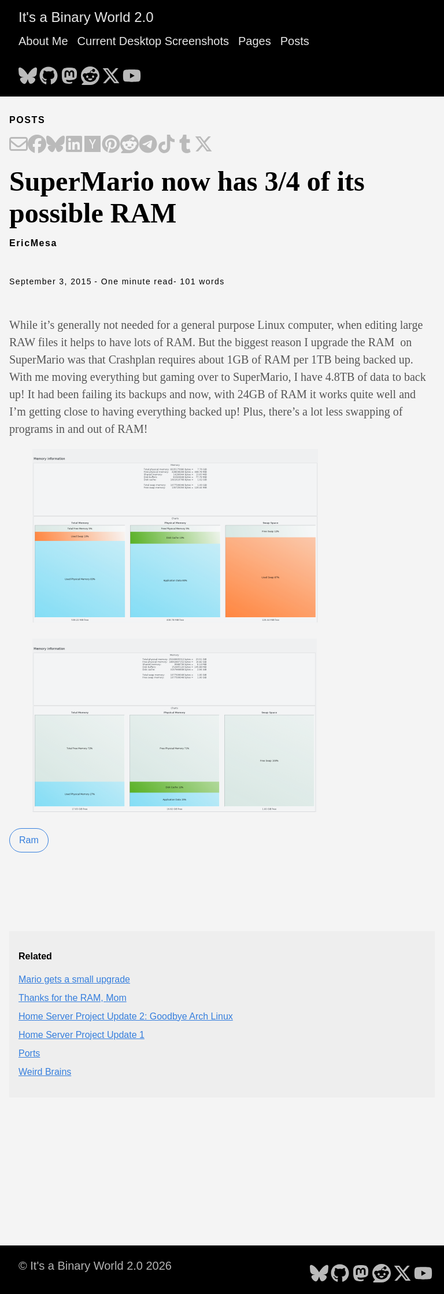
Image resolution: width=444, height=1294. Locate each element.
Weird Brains (44, 1072)
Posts (294, 41)
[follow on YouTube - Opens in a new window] (132, 72)
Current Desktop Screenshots (153, 41)
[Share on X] (203, 145)
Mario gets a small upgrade (74, 979)
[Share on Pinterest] (111, 145)
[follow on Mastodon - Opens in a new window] (69, 72)
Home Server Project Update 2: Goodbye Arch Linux (125, 1016)
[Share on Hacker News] (92, 145)
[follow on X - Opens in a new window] (111, 72)
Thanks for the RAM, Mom (72, 998)
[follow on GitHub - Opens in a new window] (48, 72)
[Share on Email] (18, 145)
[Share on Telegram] (148, 145)
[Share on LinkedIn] (74, 145)
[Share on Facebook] (37, 145)
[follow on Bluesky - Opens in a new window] (27, 72)
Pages (254, 41)
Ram (29, 840)
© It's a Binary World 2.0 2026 (95, 1265)
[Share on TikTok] (166, 145)
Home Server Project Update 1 (81, 1035)
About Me (43, 41)
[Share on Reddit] (129, 145)
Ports (29, 1053)
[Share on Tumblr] (185, 145)
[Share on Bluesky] (55, 145)
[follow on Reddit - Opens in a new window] (90, 72)
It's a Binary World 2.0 (86, 17)
